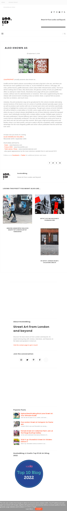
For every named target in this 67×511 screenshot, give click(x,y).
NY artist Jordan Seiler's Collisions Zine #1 (50, 261)
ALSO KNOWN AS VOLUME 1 (14, 137)
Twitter (23, 155)
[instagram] (56, 12)
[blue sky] (46, 359)
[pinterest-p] (54, 12)
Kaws (6, 145)
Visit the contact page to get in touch (25, 345)
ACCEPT (38, 509)
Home (3, 2)
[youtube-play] (59, 12)
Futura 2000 (9, 147)
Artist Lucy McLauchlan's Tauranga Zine (49, 219)
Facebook (15, 155)
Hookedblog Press (9, 7)
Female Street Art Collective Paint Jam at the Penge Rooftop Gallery (37, 432)
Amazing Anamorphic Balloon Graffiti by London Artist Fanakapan (17, 229)
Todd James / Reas (11, 149)
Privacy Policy (13, 2)
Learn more (29, 509)
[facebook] (39, 359)
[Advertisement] (33, 300)
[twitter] (51, 12)
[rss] (64, 12)
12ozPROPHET (9, 79)
